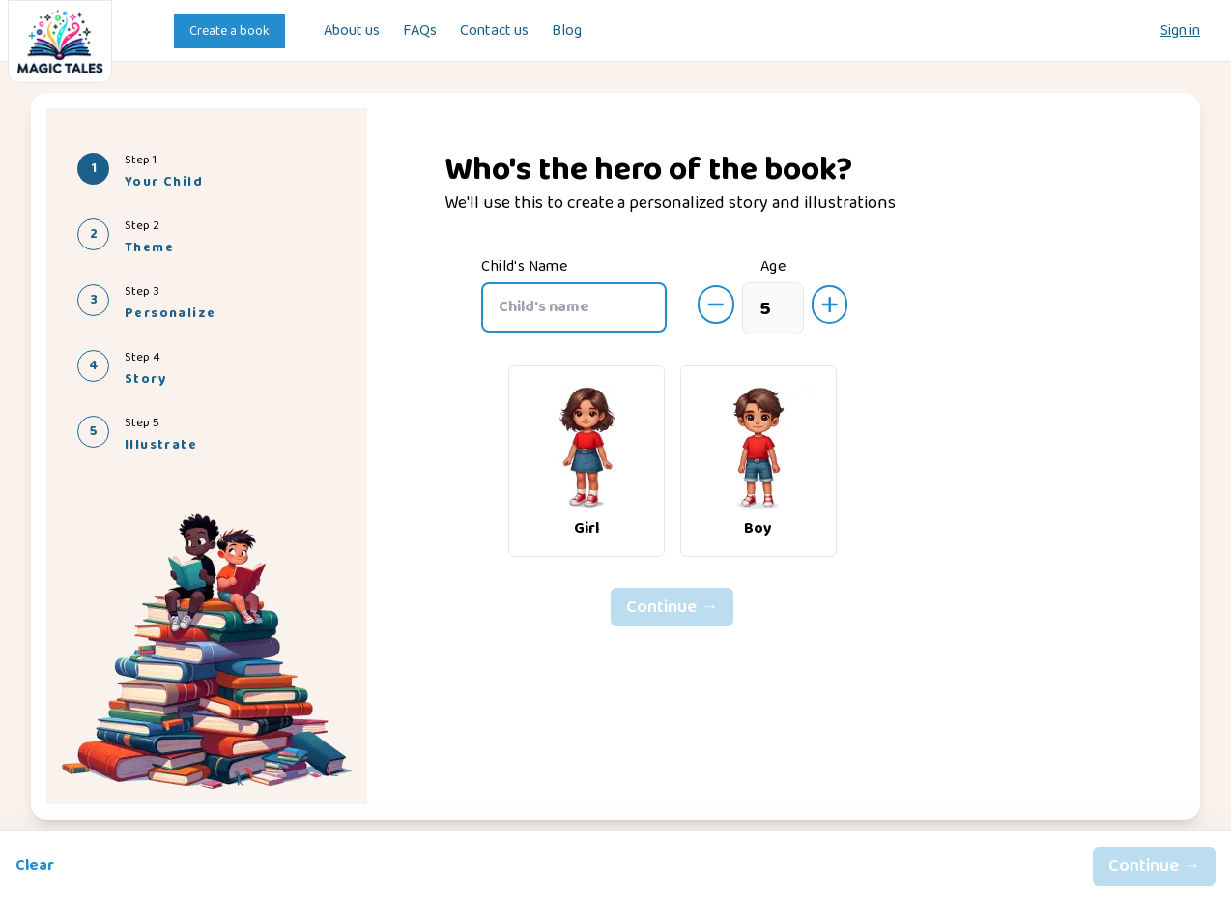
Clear (34, 866)
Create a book (229, 31)
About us (352, 31)
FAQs (420, 31)
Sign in (1180, 31)
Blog (567, 31)
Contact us (494, 31)
